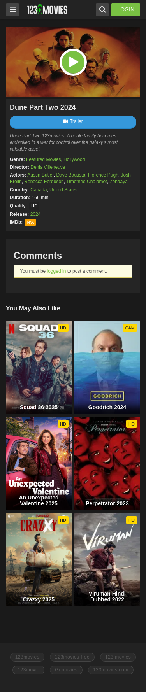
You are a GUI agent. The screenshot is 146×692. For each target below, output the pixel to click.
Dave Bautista (70, 175)
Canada (38, 190)
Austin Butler (40, 175)
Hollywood (74, 159)
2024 (35, 214)
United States (63, 190)
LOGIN (125, 9)
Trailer (73, 121)
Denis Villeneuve (47, 167)
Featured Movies (43, 159)
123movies (27, 657)
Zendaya (118, 181)
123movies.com (110, 670)
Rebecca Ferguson (43, 181)
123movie (28, 670)
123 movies (118, 657)
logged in (56, 271)
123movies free (72, 657)
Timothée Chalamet (86, 181)
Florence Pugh (103, 175)
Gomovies (66, 670)
